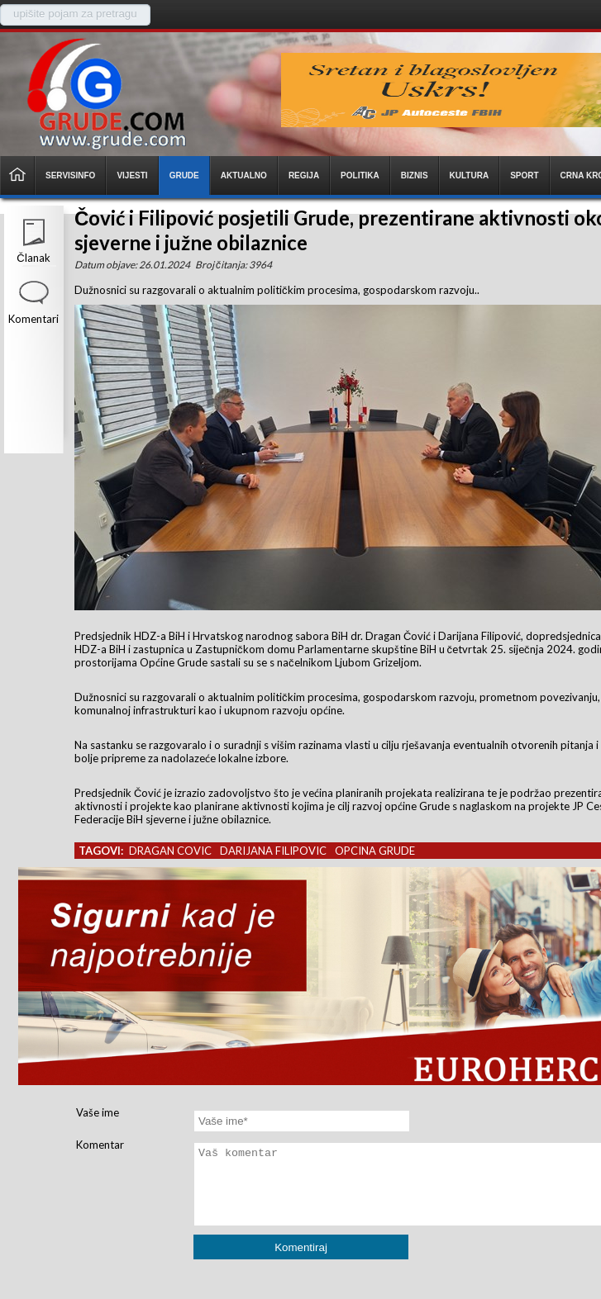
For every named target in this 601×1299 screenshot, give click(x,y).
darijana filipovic (273, 850)
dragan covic (170, 850)
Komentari (33, 318)
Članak (33, 257)
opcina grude (375, 850)
